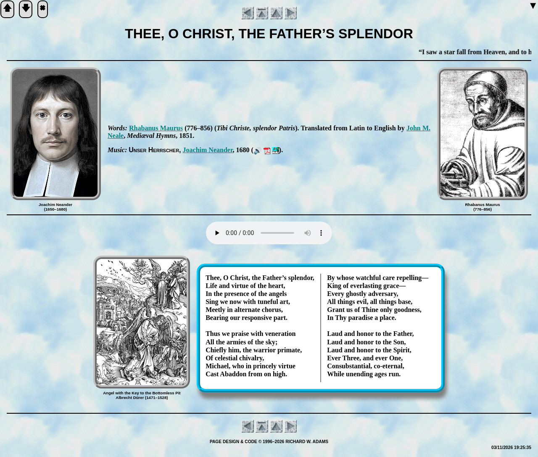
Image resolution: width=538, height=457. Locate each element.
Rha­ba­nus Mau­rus (156, 128)
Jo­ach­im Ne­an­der (208, 149)
